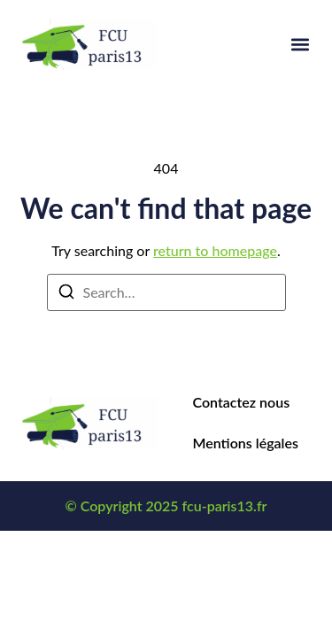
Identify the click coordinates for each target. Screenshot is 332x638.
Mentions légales (245, 442)
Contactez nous (241, 401)
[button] (299, 43)
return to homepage (215, 250)
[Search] (66, 294)
